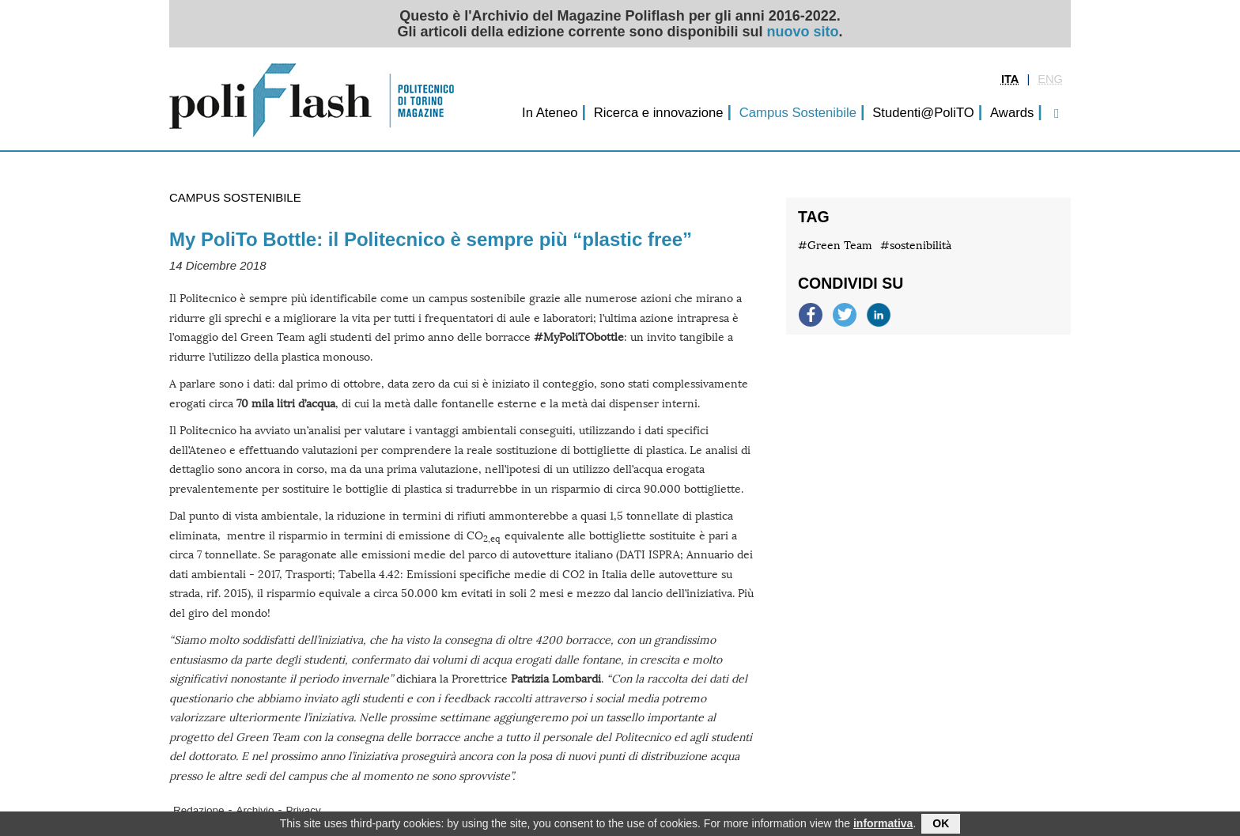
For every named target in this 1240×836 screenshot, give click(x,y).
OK (940, 825)
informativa (883, 825)
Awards (1012, 112)
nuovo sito (803, 32)
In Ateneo (549, 112)
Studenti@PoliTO (923, 112)
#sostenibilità (915, 245)
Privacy (303, 810)
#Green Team (835, 245)
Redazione (199, 810)
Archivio (255, 810)
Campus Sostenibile (797, 112)
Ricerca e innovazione (659, 112)
